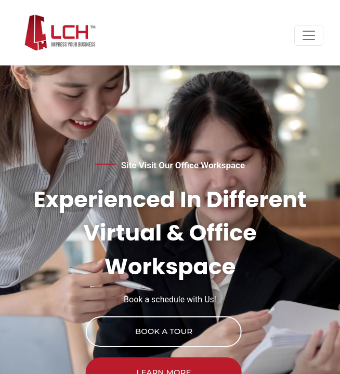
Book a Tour (163, 331)
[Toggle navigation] (308, 35)
